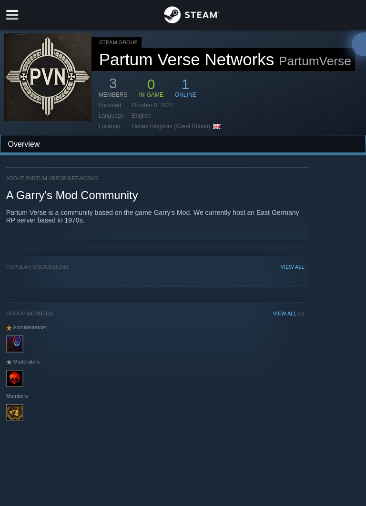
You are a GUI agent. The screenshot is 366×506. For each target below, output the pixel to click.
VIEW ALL (293, 267)
